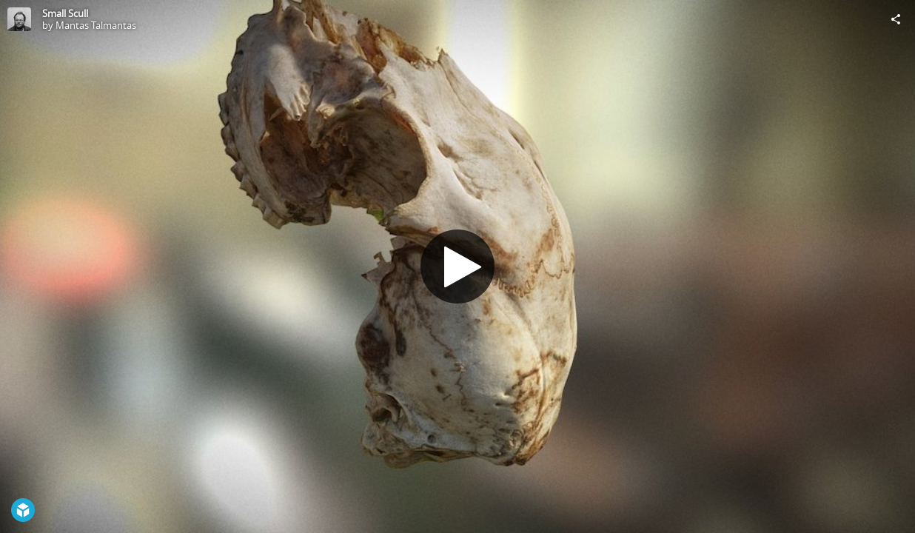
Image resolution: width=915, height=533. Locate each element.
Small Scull (65, 13)
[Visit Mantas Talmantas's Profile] (19, 19)
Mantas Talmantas (96, 25)
